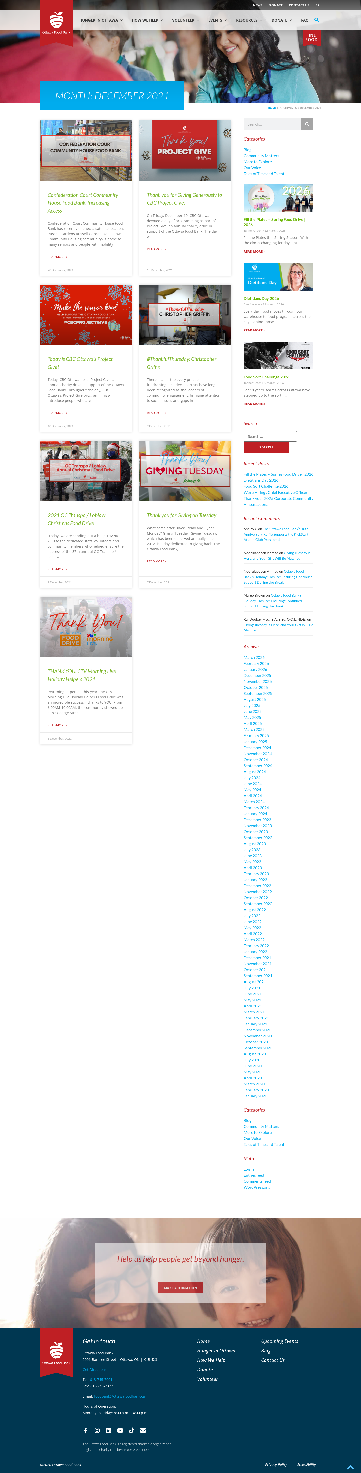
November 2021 (258, 963)
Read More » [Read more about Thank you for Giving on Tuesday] (156, 561)
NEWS (257, 5)
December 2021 (257, 957)
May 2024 (252, 789)
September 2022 (258, 903)
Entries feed (254, 1175)
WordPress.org (257, 1187)
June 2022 (253, 921)
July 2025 (252, 705)
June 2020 (253, 1065)
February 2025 (256, 735)
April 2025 (253, 723)
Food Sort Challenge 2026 (266, 376)
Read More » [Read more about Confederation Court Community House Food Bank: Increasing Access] (57, 257)
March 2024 (254, 801)
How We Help (147, 20)
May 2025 (252, 717)
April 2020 (253, 1077)
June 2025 (253, 711)
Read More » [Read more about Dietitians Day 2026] (254, 330)
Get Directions (95, 1369)
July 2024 (252, 777)
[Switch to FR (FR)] (318, 5)
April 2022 (253, 933)
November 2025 (258, 681)
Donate (276, 5)
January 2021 (255, 1023)
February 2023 (256, 873)
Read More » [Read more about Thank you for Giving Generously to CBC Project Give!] (156, 249)
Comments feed (257, 1181)
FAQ (305, 20)
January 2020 (255, 1095)
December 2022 (257, 885)
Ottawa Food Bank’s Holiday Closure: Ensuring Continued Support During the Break (278, 576)
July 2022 (252, 915)
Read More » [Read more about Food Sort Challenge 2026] (254, 403)
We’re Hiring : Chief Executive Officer (275, 492)
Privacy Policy (276, 1464)
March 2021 (254, 1011)
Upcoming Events (279, 1341)
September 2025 (258, 693)
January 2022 (255, 951)
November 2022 (258, 891)
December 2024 (257, 747)
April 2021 (253, 1005)
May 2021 (252, 999)
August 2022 (255, 909)
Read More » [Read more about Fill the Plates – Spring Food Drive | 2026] (254, 251)
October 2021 (256, 969)
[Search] (307, 124)
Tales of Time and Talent (264, 173)
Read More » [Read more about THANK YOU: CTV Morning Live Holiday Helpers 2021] (57, 725)
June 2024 (253, 783)
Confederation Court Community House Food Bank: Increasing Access (83, 203)
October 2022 (256, 897)
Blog (247, 149)
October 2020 (256, 1041)
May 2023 (252, 861)
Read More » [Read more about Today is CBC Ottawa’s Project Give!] (57, 413)
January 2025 (255, 741)
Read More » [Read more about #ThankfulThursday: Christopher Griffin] (156, 413)
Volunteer (185, 20)
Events (217, 20)
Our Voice (252, 167)
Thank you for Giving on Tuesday (181, 515)
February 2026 (256, 663)
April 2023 (253, 867)
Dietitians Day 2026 (261, 298)
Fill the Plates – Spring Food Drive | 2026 (278, 474)
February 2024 (256, 807)
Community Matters (261, 155)
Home (272, 108)
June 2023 (253, 855)
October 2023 (256, 831)
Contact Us (299, 5)
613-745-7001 (101, 1379)
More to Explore (258, 161)
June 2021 (253, 993)
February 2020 (256, 1089)
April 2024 (253, 795)
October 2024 (256, 759)
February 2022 (256, 945)
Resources (249, 20)
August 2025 (255, 699)
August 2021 (255, 981)
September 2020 (258, 1047)
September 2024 (258, 765)
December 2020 (257, 1029)
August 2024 (255, 771)
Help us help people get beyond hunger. (180, 1259)
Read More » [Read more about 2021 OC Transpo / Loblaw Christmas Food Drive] (57, 569)
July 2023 (252, 849)
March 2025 (254, 729)
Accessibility (306, 1464)
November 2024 (258, 753)
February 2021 (256, 1017)
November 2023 (258, 825)
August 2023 (255, 843)
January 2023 (255, 879)
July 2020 (252, 1059)
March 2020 (254, 1083)
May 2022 (252, 927)
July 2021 (252, 987)
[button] (317, 20)
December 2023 (257, 819)
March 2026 (254, 657)
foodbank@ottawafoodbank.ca (119, 1396)
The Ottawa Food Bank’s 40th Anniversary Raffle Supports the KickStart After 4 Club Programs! (276, 534)
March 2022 (254, 939)
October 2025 (256, 687)
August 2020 (255, 1053)
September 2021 (258, 975)
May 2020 (252, 1071)
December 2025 (257, 675)
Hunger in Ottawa (101, 20)
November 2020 (258, 1035)
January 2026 (255, 669)
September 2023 (258, 837)
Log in (249, 1169)
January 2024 (255, 813)
